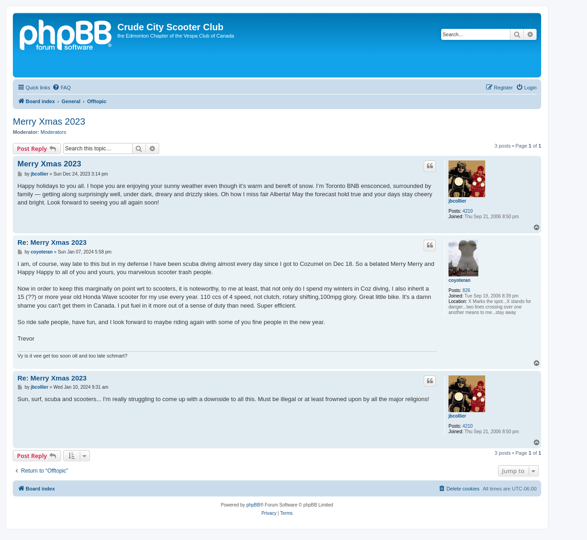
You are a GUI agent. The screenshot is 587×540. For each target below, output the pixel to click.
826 (467, 290)
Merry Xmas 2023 (49, 121)
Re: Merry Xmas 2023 (52, 242)
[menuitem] (61, 87)
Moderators (53, 132)
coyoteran (460, 280)
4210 (468, 211)
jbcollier (457, 201)
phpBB (253, 504)
